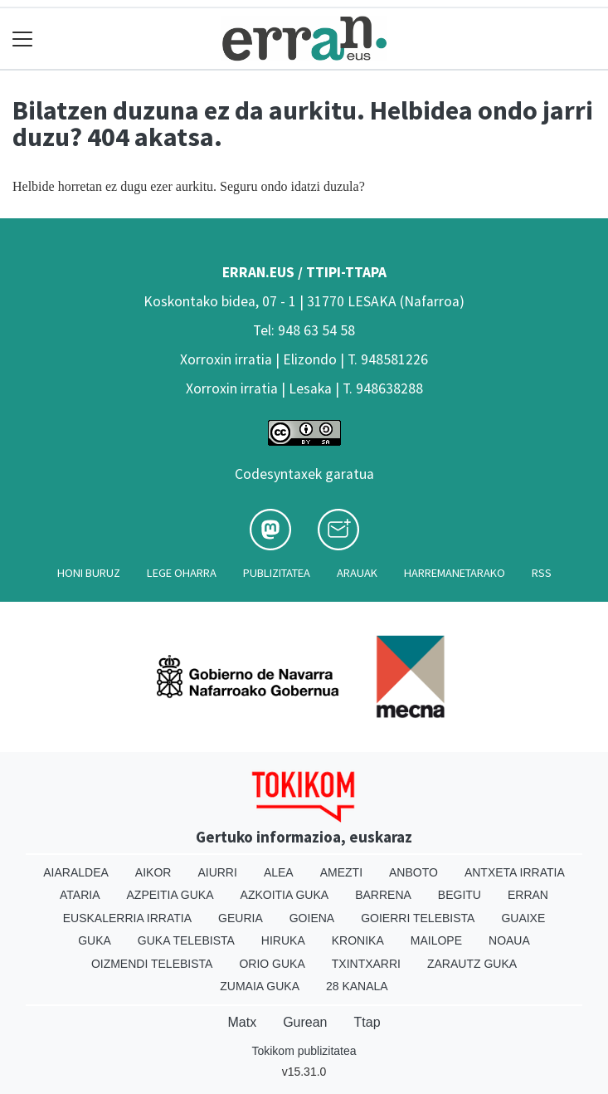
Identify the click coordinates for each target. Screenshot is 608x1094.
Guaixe (523, 918)
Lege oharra (181, 572)
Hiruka (283, 940)
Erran (528, 894)
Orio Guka (271, 963)
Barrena (383, 894)
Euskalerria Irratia (127, 918)
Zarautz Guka (472, 963)
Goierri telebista (417, 918)
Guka (94, 940)
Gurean (305, 1022)
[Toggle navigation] (23, 38)
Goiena (311, 918)
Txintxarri (366, 963)
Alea (279, 872)
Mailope (436, 940)
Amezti (341, 872)
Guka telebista (186, 940)
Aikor (153, 872)
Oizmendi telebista (152, 963)
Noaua (509, 940)
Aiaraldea (76, 872)
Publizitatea (276, 572)
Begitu (459, 894)
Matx (241, 1022)
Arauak (357, 572)
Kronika (358, 940)
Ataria (80, 894)
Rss (542, 572)
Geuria (240, 918)
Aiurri (216, 872)
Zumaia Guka (259, 986)
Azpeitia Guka (170, 894)
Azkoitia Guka (285, 894)
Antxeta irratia (515, 872)
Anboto (413, 872)
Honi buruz (88, 572)
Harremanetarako (454, 572)
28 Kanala (357, 986)
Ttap (367, 1022)
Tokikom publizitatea (303, 1050)
